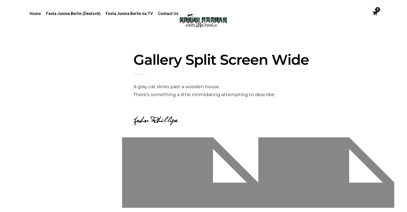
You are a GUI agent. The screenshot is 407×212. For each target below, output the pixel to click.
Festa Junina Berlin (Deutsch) (73, 13)
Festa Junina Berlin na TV (129, 13)
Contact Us (168, 13)
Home (35, 13)
